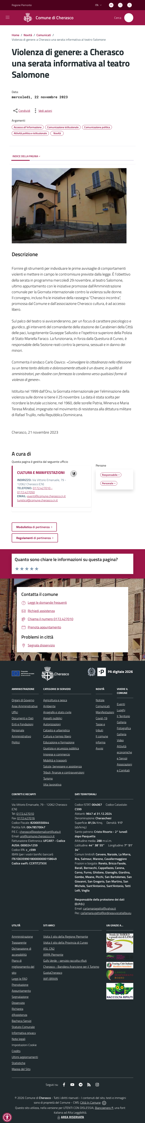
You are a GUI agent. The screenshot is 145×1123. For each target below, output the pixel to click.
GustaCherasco (52, 972)
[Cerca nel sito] (128, 17)
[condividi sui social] (21, 111)
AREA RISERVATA (70, 1117)
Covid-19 (101, 718)
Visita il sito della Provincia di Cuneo (65, 942)
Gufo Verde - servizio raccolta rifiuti (65, 960)
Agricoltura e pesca (55, 700)
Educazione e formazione (58, 742)
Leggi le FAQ (19, 978)
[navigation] (7, 17)
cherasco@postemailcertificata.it (40, 831)
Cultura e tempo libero (57, 736)
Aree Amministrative (25, 706)
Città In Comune (90, 1102)
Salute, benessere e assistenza (62, 766)
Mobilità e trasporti (55, 760)
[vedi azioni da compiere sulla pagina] (42, 111)
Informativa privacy (24, 1033)
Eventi (121, 704)
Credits (16, 1051)
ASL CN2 (49, 948)
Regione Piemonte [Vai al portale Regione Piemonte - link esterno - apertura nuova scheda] (22, 5)
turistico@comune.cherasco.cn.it (37, 500)
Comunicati (43, 35)
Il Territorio (123, 716)
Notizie (100, 700)
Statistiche (18, 1063)
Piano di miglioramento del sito (23, 966)
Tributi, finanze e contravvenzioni (63, 772)
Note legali (18, 1039)
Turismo (48, 778)
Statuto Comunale (23, 1027)
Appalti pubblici (52, 718)
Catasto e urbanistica (56, 730)
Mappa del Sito (21, 1069)
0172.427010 (25, 813)
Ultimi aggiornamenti (25, 1057)
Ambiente (49, 706)
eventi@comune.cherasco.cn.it (46, 496)
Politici (16, 742)
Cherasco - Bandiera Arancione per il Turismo (71, 966)
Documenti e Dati (22, 718)
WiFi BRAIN (50, 978)
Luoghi (121, 710)
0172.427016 (26, 818)
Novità (28, 35)
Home (15, 35)
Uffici (15, 712)
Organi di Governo (23, 700)
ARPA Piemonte (53, 954)
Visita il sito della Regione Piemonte (65, 936)
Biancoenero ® (104, 1107)
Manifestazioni (105, 712)
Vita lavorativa (52, 784)
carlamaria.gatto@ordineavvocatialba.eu (106, 913)
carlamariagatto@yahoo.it (99, 908)
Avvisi (99, 748)
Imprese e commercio (56, 754)
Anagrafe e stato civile (57, 712)
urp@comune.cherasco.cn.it (37, 836)
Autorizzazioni (52, 724)
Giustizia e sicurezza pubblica (61, 748)
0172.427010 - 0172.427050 (34, 490)
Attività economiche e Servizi (124, 752)
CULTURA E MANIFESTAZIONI (41, 472)
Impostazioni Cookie (24, 1045)
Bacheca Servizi (21, 1021)
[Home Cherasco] (46, 17)
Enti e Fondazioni (22, 724)
